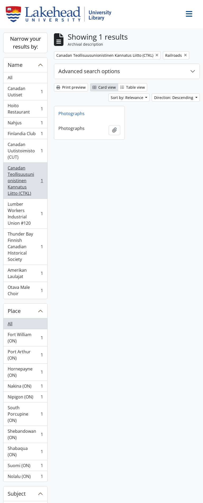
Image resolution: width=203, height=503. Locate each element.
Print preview (71, 87)
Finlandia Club (25, 134)
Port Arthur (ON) (25, 355)
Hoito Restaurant (25, 109)
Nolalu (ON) (25, 477)
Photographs (71, 113)
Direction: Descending (174, 97)
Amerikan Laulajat (25, 273)
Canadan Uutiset (25, 92)
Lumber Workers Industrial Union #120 (25, 213)
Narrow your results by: (25, 42)
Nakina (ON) (25, 387)
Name (15, 64)
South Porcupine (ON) (25, 414)
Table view (132, 87)
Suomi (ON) (25, 466)
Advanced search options (89, 71)
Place (14, 310)
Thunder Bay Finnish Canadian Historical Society (25, 246)
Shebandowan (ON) (25, 434)
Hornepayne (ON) (25, 372)
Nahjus (25, 124)
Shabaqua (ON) (25, 451)
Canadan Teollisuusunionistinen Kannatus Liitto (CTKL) (25, 180)
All (10, 78)
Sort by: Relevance (127, 97)
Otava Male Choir (25, 290)
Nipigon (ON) (25, 398)
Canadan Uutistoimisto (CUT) (25, 151)
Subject (17, 493)
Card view (104, 87)
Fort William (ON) (25, 338)
